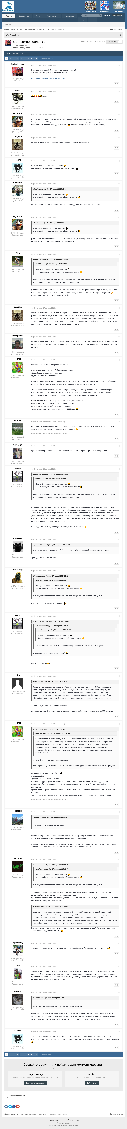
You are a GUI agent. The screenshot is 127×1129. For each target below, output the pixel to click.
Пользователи (52, 16)
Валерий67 (17, 336)
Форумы (9, 16)
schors (18, 468)
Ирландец (18, 942)
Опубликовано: (44, 65)
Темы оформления (56, 1120)
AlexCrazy (17, 570)
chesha (17, 160)
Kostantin (17, 183)
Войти (107, 15)
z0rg (18, 675)
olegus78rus (18, 113)
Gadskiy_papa (24, 48)
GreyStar (18, 137)
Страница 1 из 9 (47, 58)
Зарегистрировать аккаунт (35, 1083)
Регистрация (117, 15)
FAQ (82, 20)
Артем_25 (17, 445)
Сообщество (24, 16)
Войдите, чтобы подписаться (94, 41)
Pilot (18, 253)
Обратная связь (73, 1120)
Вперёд (30, 58)
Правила (7, 24)
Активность (69, 16)
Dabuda (17, 421)
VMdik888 (17, 539)
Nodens (17, 991)
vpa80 (17, 966)
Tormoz (17, 359)
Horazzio (18, 811)
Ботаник (18, 858)
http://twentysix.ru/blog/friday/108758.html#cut (49, 78)
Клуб (38, 16)
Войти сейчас (91, 1083)
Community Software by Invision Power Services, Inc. (63, 1125)
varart (17, 90)
